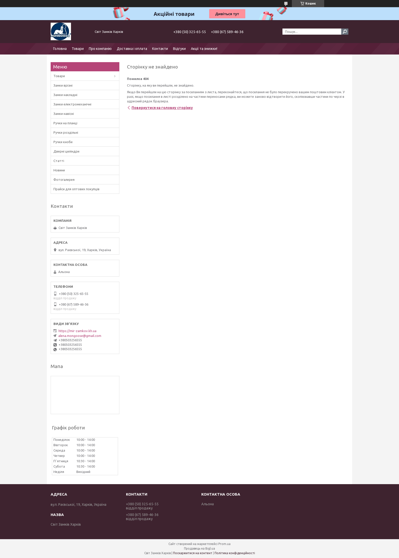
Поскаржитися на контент (192, 553)
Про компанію (100, 49)
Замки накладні (65, 95)
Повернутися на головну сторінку (162, 108)
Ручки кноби (63, 142)
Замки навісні (63, 113)
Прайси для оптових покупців (76, 189)
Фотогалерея (64, 179)
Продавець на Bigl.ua (199, 548)
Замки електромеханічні (72, 104)
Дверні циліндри (66, 151)
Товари (78, 49)
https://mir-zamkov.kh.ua (77, 331)
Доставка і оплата (132, 49)
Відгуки (179, 49)
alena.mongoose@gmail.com (79, 335)
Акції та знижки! (204, 49)
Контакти (160, 49)
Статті (58, 160)
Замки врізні (63, 85)
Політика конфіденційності (235, 553)
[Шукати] (344, 32)
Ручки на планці (65, 123)
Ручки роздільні (65, 132)
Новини (59, 170)
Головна (60, 49)
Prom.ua (224, 544)
